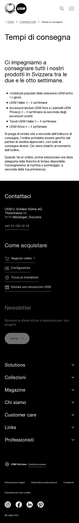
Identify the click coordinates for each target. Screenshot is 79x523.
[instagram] (8, 505)
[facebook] (19, 505)
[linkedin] (30, 505)
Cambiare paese (37, 464)
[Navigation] (71, 9)
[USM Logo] (16, 8)
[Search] (61, 8)
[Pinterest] (40, 505)
